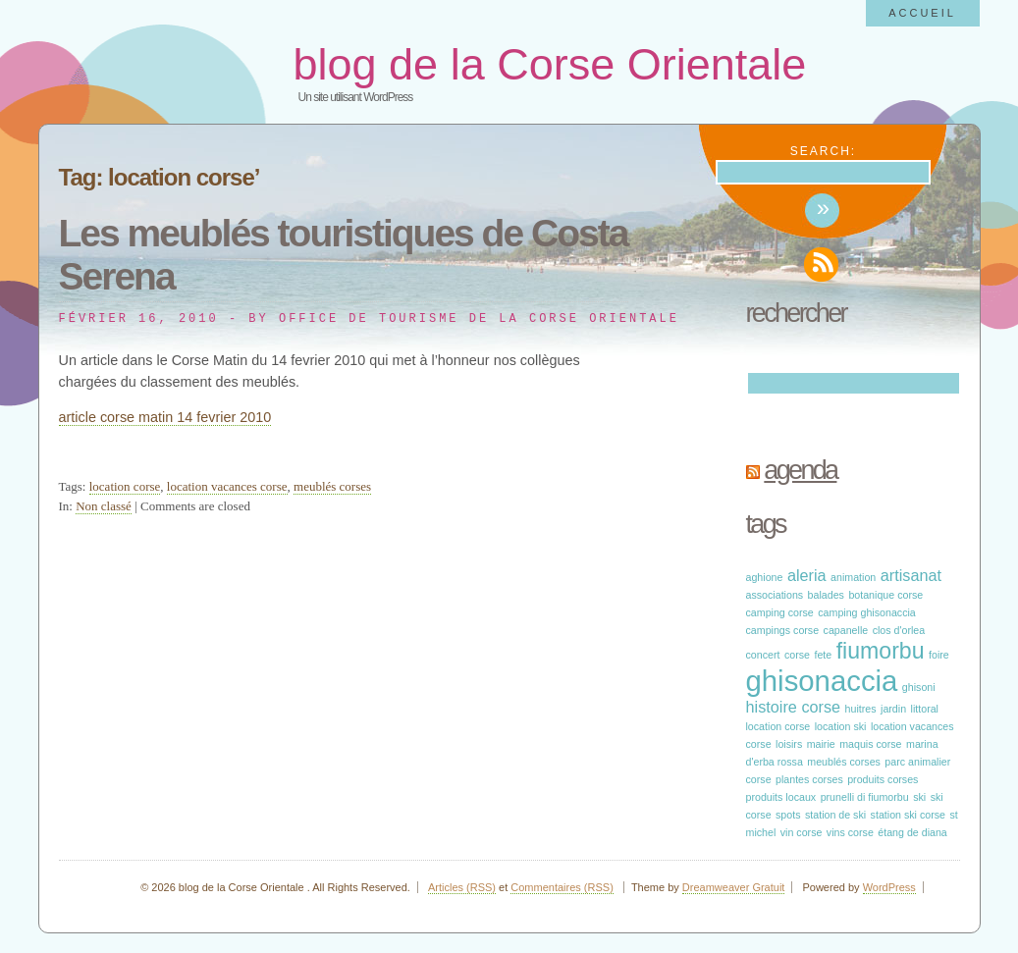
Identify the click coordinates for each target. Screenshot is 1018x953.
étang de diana (912, 832)
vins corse (850, 832)
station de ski (835, 815)
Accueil (922, 13)
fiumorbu (880, 650)
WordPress (889, 887)
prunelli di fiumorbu (865, 797)
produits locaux (781, 797)
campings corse (783, 630)
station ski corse (908, 815)
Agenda (800, 470)
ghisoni (919, 687)
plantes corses (809, 779)
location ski (841, 726)
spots (788, 815)
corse (797, 655)
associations (775, 595)
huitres (861, 709)
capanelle (846, 630)
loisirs (789, 744)
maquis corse (870, 744)
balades (826, 595)
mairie (821, 744)
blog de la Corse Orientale (550, 64)
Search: (823, 151)
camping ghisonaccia (867, 612)
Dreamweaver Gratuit (733, 887)
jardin (893, 709)
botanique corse (885, 595)
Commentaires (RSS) (562, 887)
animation (853, 577)
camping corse (780, 612)
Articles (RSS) (462, 887)
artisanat (911, 575)
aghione (764, 577)
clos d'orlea (899, 630)
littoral (924, 709)
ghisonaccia (822, 680)
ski (919, 797)
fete (822, 655)
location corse (125, 486)
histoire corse (793, 706)
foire (939, 655)
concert (763, 655)
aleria (807, 575)
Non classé (104, 506)
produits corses (882, 779)
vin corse (801, 832)
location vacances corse (227, 486)
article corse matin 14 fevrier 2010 (165, 417)
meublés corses (332, 486)
